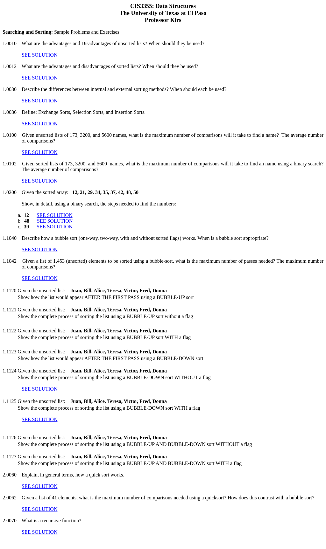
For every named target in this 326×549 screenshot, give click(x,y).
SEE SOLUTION (39, 55)
